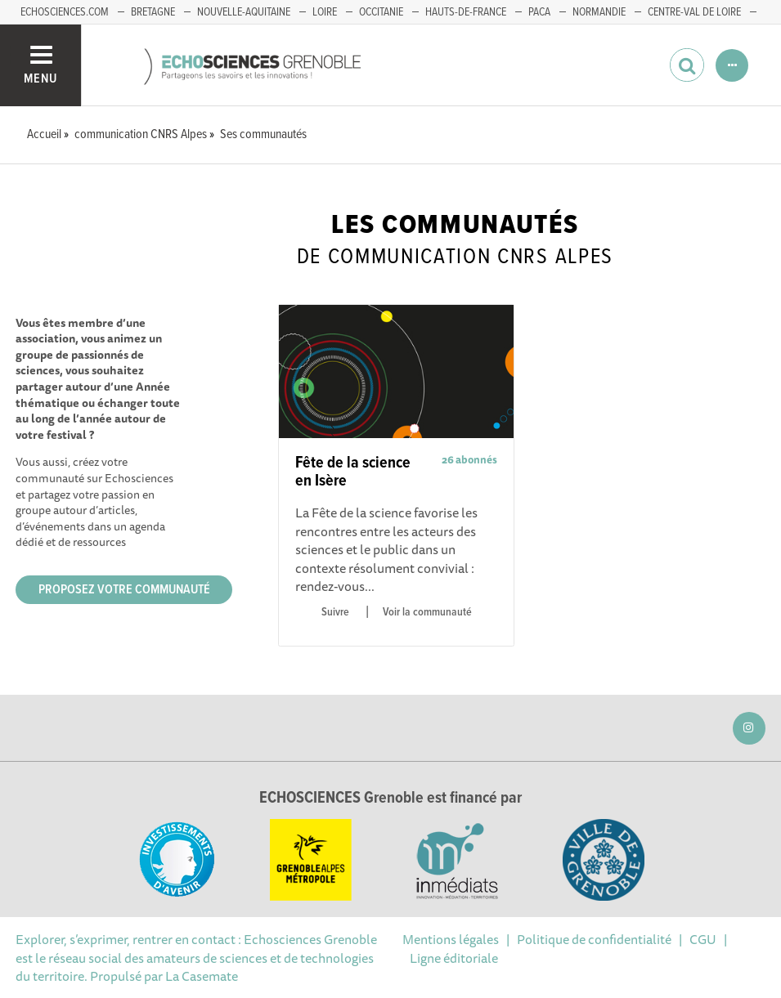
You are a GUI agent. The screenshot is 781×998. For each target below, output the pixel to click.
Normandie (599, 12)
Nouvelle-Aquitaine (243, 12)
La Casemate (201, 976)
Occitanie (381, 12)
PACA (539, 12)
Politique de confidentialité (594, 939)
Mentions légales (450, 939)
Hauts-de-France (465, 12)
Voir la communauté (427, 612)
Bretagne (153, 12)
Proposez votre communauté (124, 589)
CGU (702, 939)
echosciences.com (64, 12)
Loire (324, 12)
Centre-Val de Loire (694, 12)
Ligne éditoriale (454, 958)
